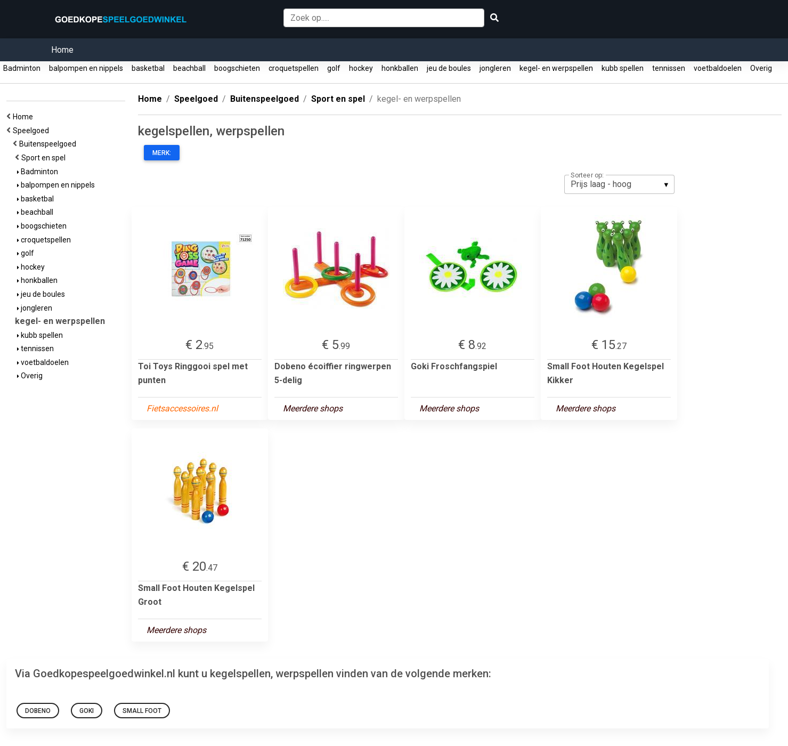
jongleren (495, 68)
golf (334, 68)
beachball (189, 68)
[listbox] (619, 184)
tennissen (668, 68)
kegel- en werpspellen (556, 68)
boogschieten (237, 68)
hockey (361, 68)
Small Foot (142, 711)
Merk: (161, 153)
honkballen (399, 68)
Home (62, 50)
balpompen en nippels (86, 68)
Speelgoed (32, 130)
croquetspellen (293, 68)
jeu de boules (449, 68)
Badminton (22, 68)
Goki (86, 711)
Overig (761, 68)
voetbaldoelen (717, 68)
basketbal (148, 68)
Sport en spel (45, 157)
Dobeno (38, 711)
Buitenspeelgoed (49, 144)
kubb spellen (622, 68)
